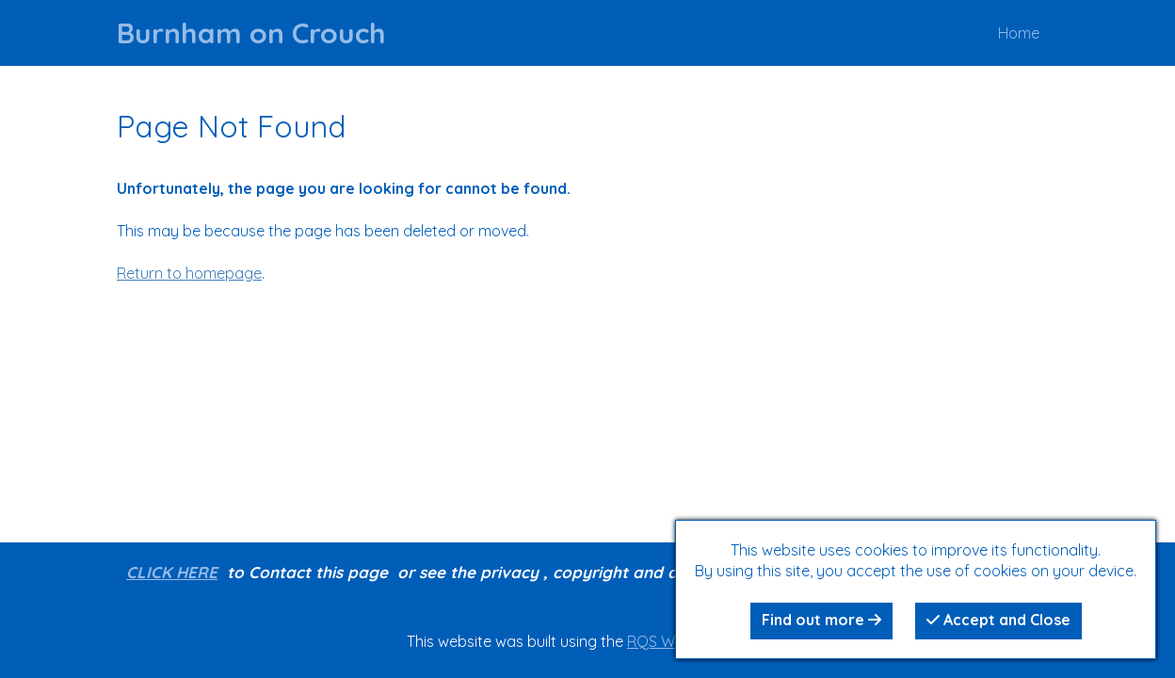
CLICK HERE (171, 572)
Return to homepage (189, 273)
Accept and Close (998, 619)
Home (1018, 33)
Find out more (821, 619)
